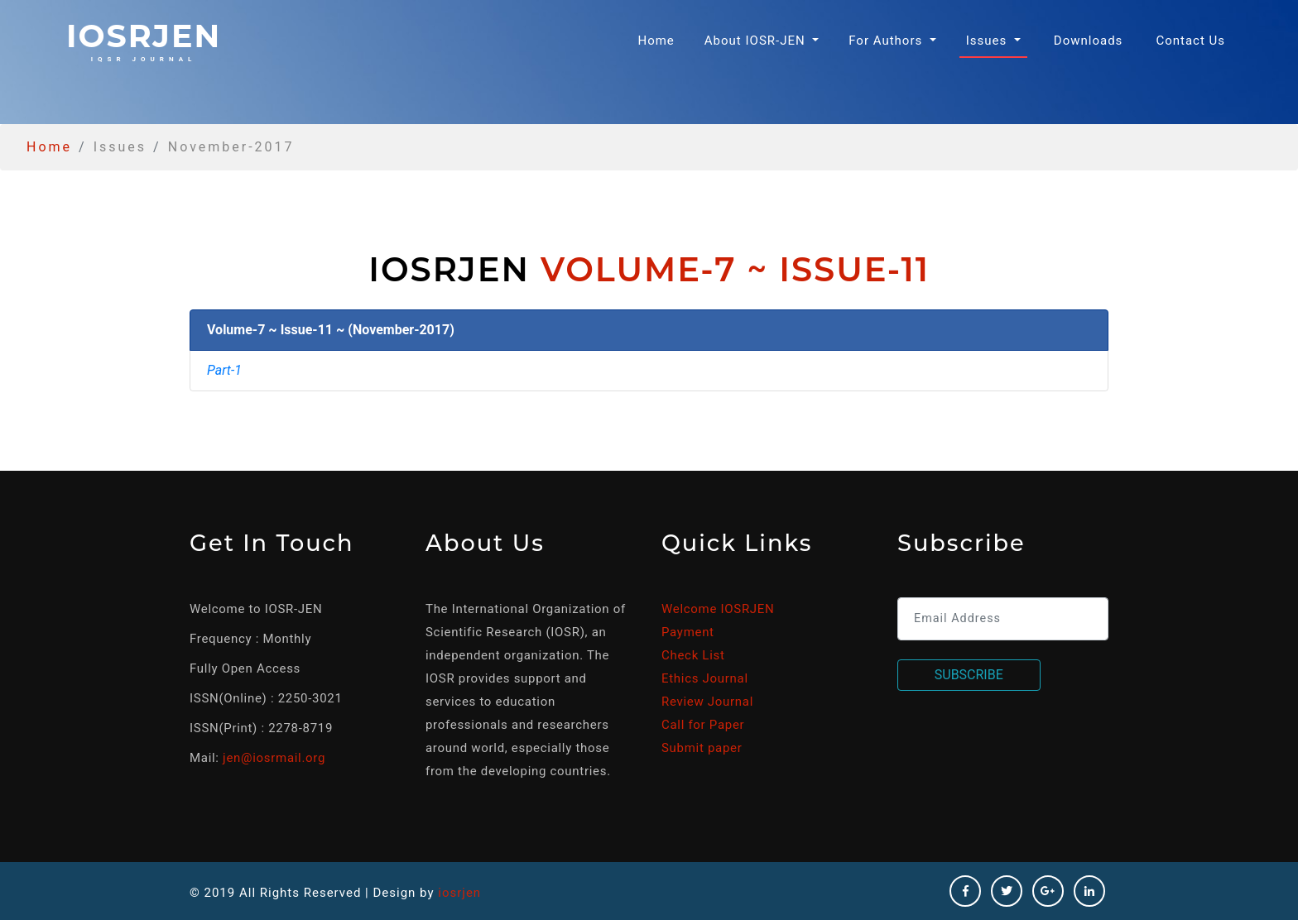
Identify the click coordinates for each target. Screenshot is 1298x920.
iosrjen (143, 40)
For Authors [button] (887, 40)
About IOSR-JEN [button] (757, 40)
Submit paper (701, 747)
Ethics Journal (704, 678)
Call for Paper (702, 724)
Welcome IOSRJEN (717, 608)
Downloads (1088, 40)
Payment (687, 632)
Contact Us (1190, 40)
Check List (693, 655)
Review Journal (707, 701)
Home (658, 39)
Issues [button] (988, 40)
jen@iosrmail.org (274, 757)
